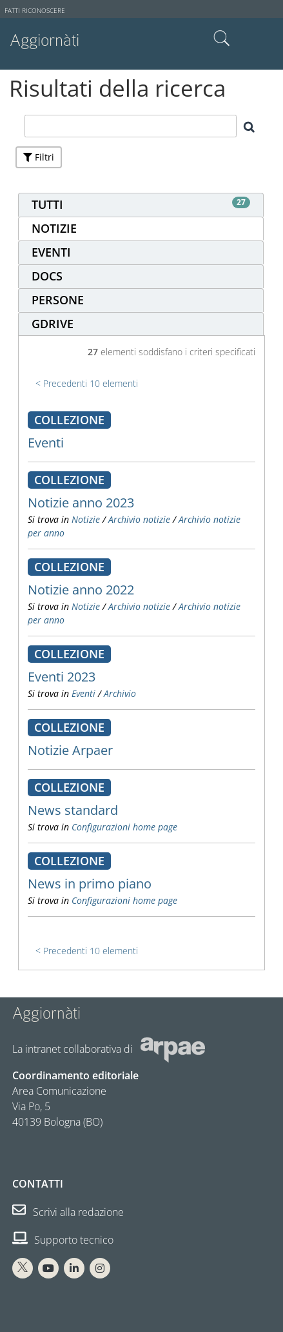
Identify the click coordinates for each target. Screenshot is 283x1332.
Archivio (120, 693)
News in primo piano (89, 883)
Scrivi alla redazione (68, 1212)
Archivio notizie (139, 519)
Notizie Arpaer (70, 750)
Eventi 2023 (61, 676)
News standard (73, 810)
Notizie (86, 519)
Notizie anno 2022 (81, 589)
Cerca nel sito (222, 39)
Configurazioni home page (124, 827)
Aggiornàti (44, 40)
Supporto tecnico (62, 1240)
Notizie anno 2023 (81, 502)
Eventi (46, 442)
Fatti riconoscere (35, 10)
